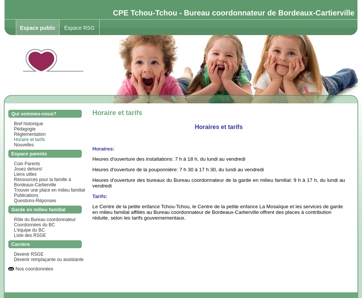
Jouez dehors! (28, 169)
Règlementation (30, 134)
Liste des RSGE (30, 235)
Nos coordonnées (34, 269)
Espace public (37, 28)
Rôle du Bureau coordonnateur (45, 219)
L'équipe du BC (29, 230)
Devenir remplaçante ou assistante (49, 259)
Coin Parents (27, 163)
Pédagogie (24, 129)
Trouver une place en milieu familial (49, 190)
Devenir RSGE (29, 254)
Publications (26, 195)
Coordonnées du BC (34, 224)
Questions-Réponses (35, 200)
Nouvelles (24, 144)
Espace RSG (79, 28)
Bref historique (28, 123)
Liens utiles (25, 174)
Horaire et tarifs (29, 139)
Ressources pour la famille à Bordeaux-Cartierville (42, 182)
